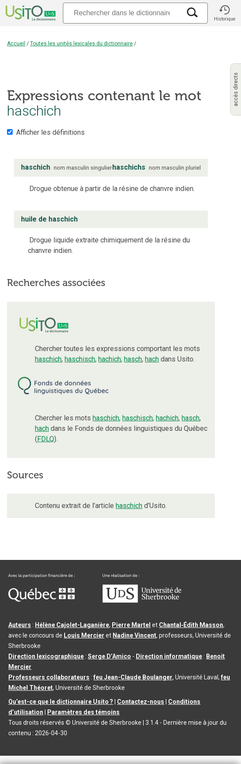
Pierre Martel (131, 624)
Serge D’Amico (109, 656)
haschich (48, 359)
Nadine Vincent (134, 635)
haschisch (80, 359)
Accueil (16, 44)
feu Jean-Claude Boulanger (132, 677)
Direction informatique (169, 656)
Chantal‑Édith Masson (191, 624)
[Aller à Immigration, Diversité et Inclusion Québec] (41, 599)
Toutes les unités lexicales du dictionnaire (81, 44)
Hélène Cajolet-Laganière (72, 624)
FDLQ (45, 439)
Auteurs (19, 624)
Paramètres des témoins (83, 712)
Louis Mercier (84, 635)
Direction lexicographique (46, 656)
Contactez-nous (140, 701)
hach (152, 359)
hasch (133, 359)
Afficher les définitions (50, 132)
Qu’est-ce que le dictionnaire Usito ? (60, 701)
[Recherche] (122, 13)
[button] (224, 13)
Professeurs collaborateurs (49, 677)
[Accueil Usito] (29, 13)
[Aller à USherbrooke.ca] (142, 600)
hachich (109, 359)
